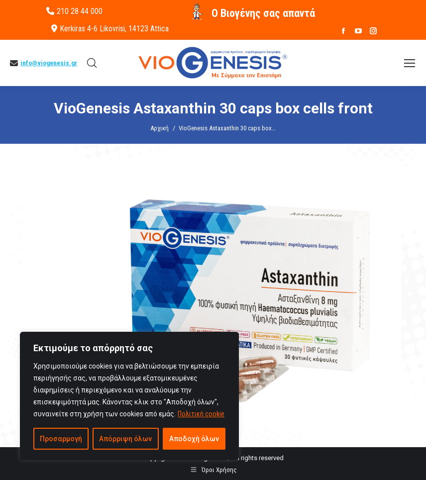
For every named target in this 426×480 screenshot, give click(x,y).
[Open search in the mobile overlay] (92, 63)
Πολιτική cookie (201, 414)
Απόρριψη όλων (125, 439)
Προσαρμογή (61, 439)
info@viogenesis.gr (48, 63)
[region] (129, 396)
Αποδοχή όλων (194, 439)
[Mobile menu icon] (409, 63)
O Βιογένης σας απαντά (263, 13)
